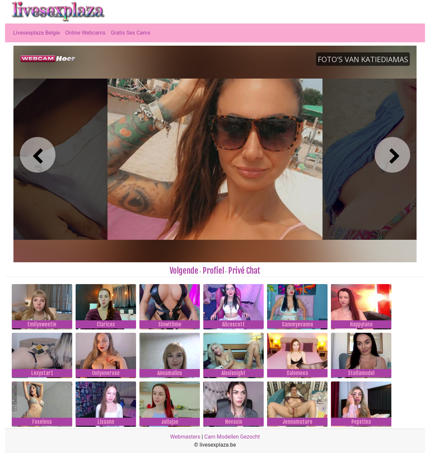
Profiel (213, 271)
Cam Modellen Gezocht (232, 437)
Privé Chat (244, 271)
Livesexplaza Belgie (36, 33)
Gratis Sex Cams (130, 33)
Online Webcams (85, 33)
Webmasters (185, 437)
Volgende (184, 271)
